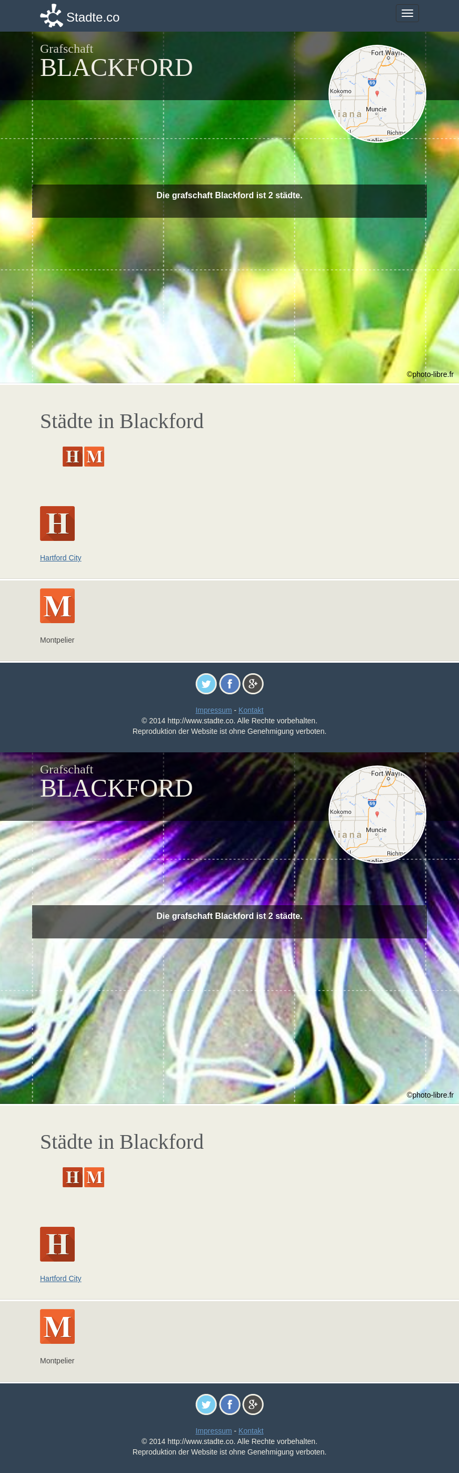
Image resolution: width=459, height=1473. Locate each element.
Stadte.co (92, 17)
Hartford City (61, 558)
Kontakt (250, 710)
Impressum (213, 710)
